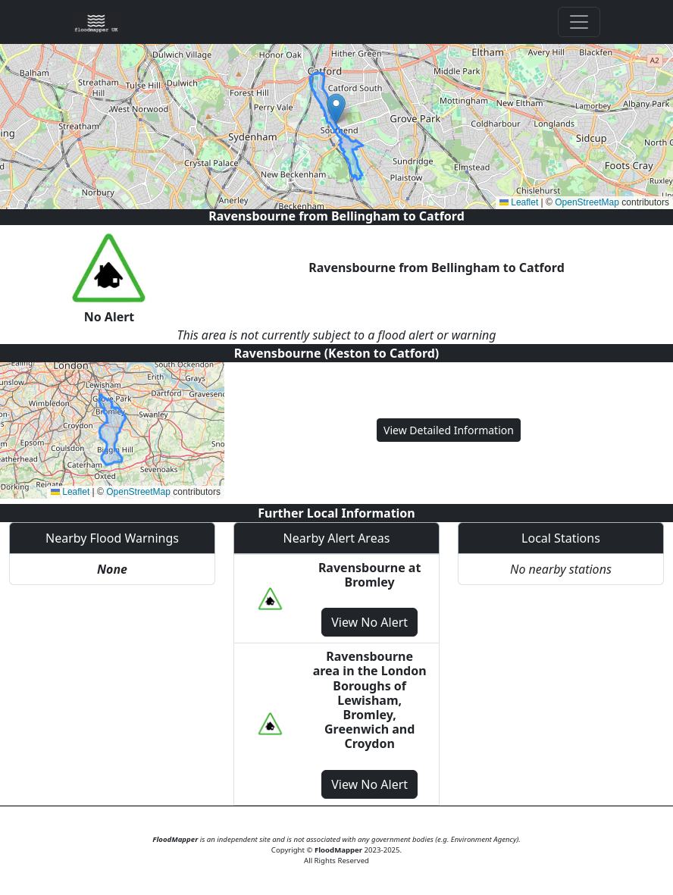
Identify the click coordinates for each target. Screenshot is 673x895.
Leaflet (518, 202)
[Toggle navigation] (579, 22)
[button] (336, 108)
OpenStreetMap (587, 202)
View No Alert (369, 622)
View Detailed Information (448, 430)
